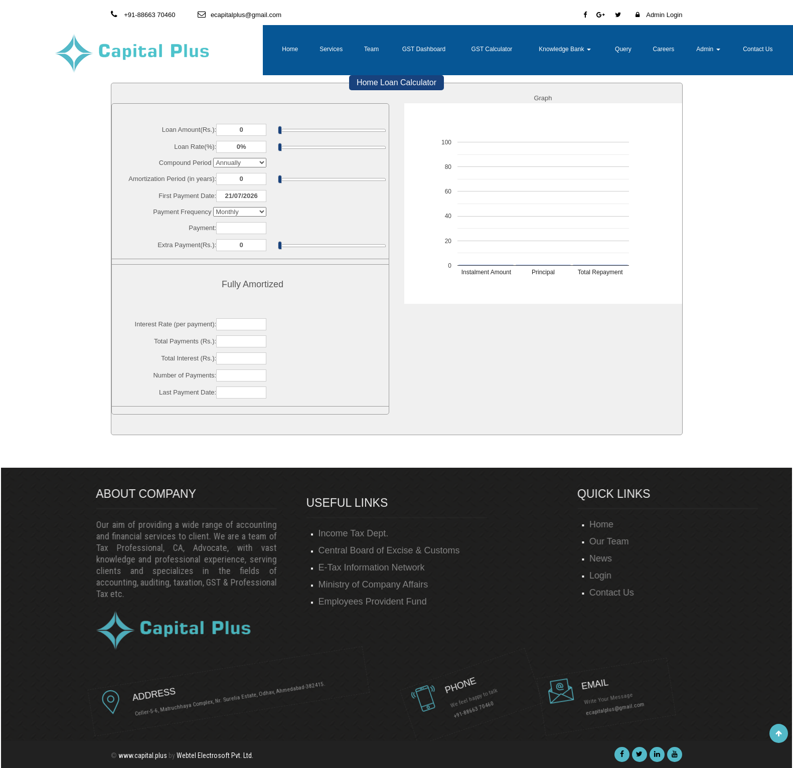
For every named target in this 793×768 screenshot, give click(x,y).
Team (371, 49)
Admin (708, 49)
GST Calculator (492, 49)
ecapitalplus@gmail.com (548, 692)
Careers (663, 49)
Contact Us (757, 49)
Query (623, 49)
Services (331, 49)
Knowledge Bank (564, 49)
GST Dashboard (424, 49)
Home (290, 49)
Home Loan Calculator (396, 82)
